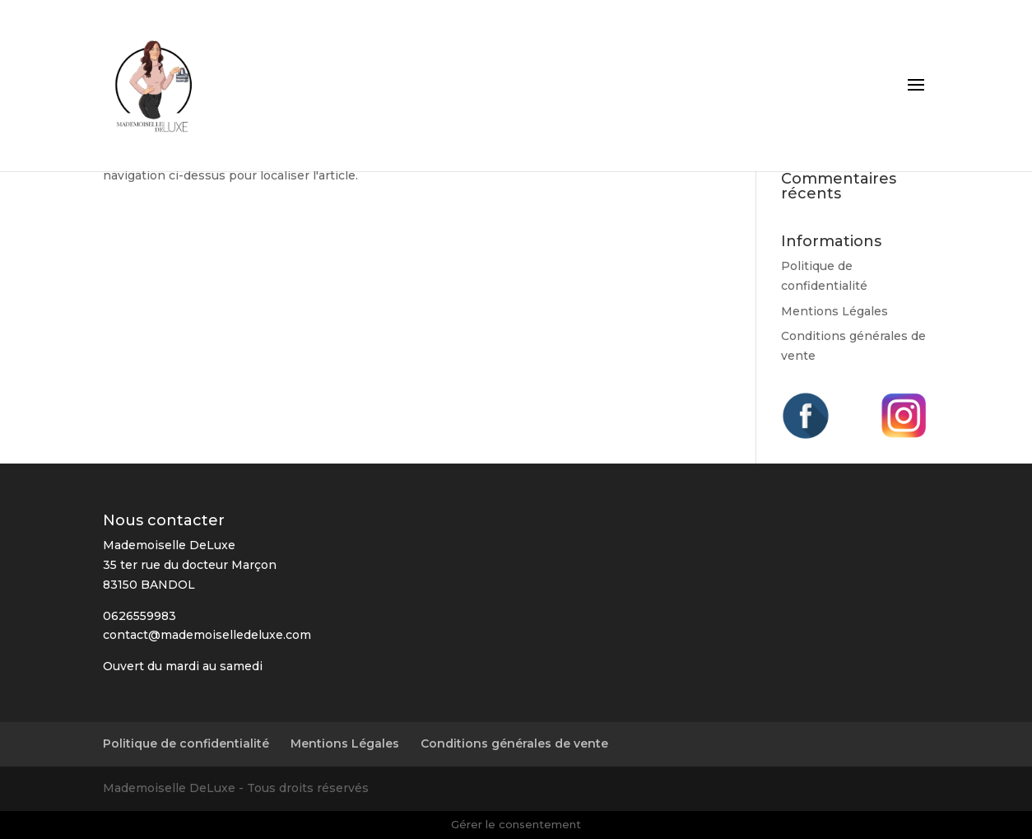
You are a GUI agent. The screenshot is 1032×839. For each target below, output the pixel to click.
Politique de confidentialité (186, 743)
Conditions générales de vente (514, 743)
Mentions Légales (834, 311)
